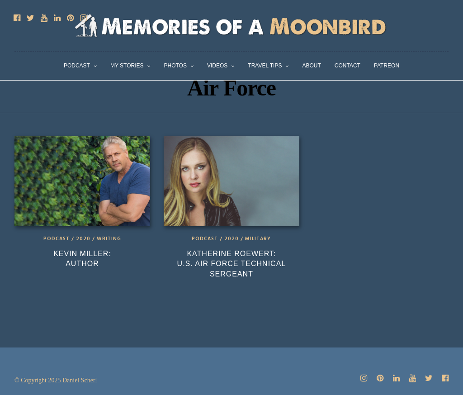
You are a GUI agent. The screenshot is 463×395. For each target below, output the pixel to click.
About (311, 65)
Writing (109, 239)
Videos (217, 65)
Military (258, 239)
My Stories (127, 65)
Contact (347, 65)
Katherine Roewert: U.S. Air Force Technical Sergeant (231, 264)
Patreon (386, 65)
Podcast (77, 65)
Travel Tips (265, 65)
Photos (175, 65)
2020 (83, 239)
